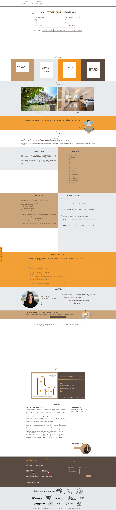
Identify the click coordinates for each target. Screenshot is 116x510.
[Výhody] (56, 30)
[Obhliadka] (74, 30)
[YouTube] (32, 478)
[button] (60, 3)
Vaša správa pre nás (83, 467)
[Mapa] (44, 30)
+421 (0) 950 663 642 (48, 474)
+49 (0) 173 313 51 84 (32, 475)
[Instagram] (28, 478)
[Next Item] (54, 98)
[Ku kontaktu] (78, 448)
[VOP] (84, 484)
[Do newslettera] (54, 126)
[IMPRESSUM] (79, 484)
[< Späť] (32, 13)
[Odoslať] (88, 476)
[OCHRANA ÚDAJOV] (72, 484)
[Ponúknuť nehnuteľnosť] (1, 254)
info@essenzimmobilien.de (34, 476)
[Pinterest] (35, 478)
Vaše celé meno (71, 467)
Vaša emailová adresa (72, 471)
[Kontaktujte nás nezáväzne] (58, 317)
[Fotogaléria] (50, 30)
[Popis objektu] (62, 30)
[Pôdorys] (68, 30)
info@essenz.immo (46, 304)
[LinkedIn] (33, 478)
